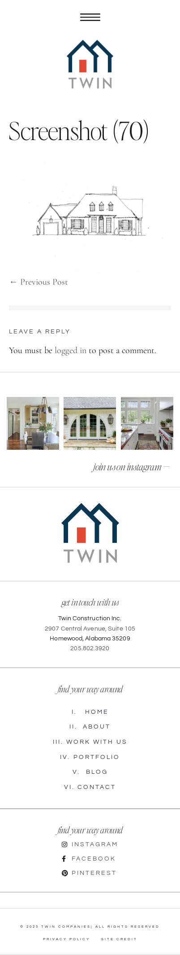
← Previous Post (38, 282)
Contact (90, 787)
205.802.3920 (89, 648)
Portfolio (90, 757)
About (90, 727)
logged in (70, 350)
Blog (90, 772)
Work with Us (90, 742)
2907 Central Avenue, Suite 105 (90, 629)
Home (90, 712)
